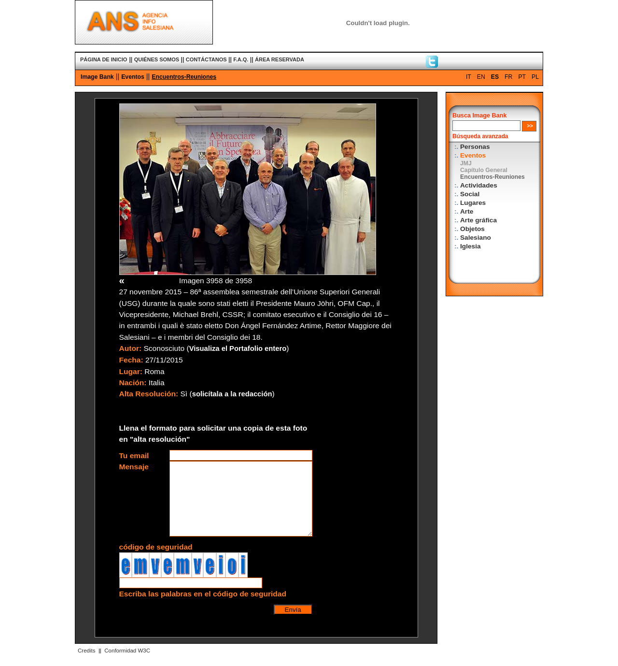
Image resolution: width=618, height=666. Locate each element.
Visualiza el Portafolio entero (238, 348)
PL (535, 76)
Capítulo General (483, 170)
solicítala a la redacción (232, 394)
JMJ (466, 163)
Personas (475, 146)
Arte (466, 211)
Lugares (473, 202)
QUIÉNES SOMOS (157, 59)
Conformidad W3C (127, 650)
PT (522, 76)
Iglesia (470, 246)
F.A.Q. (240, 59)
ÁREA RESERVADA (279, 59)
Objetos (472, 228)
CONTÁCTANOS (206, 59)
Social (469, 194)
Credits (86, 650)
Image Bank (97, 76)
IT (468, 76)
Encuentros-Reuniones (184, 76)
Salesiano (475, 237)
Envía (293, 609)
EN (481, 76)
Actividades (478, 185)
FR (508, 76)
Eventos (132, 76)
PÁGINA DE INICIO (103, 59)
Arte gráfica (478, 220)
